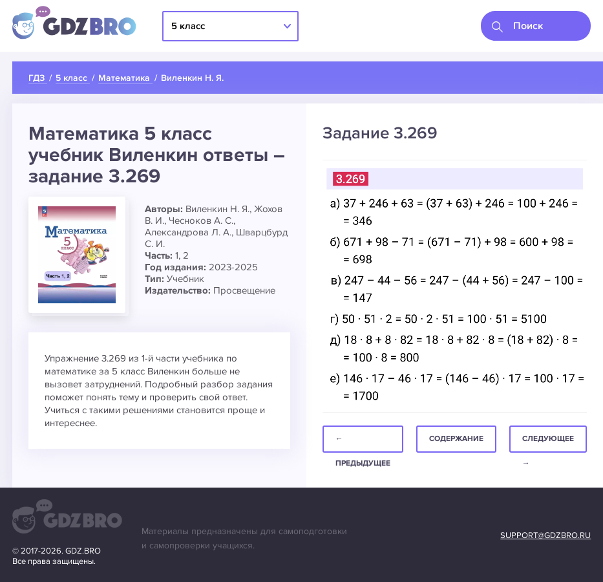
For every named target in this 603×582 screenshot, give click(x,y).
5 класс (188, 26)
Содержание (456, 439)
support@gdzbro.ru (545, 535)
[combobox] (536, 26)
